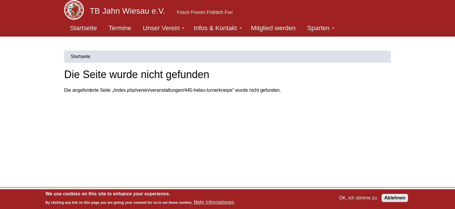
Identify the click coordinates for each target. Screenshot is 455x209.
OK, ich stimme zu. (358, 197)
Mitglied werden (273, 28)
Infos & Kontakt (217, 28)
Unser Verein (163, 28)
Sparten (320, 28)
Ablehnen (394, 197)
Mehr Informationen (214, 202)
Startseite (83, 28)
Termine (120, 28)
